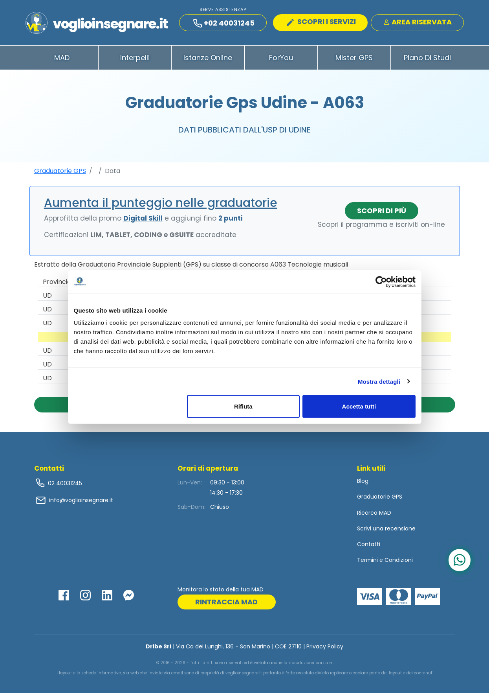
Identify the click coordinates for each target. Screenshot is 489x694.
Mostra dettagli (379, 381)
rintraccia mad (226, 602)
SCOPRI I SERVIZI (321, 22)
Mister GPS (354, 58)
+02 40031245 (224, 23)
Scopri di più (381, 211)
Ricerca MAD (374, 513)
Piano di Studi (427, 58)
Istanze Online (207, 58)
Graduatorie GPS (60, 171)
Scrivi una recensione (386, 529)
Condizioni (399, 561)
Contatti (368, 545)
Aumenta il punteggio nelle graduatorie (160, 203)
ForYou (281, 58)
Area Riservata (417, 22)
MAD (62, 58)
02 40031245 (64, 484)
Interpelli (135, 58)
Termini (367, 561)
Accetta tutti (359, 406)
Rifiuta (243, 406)
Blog (362, 482)
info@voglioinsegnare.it (81, 501)
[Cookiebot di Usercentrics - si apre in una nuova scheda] (381, 281)
